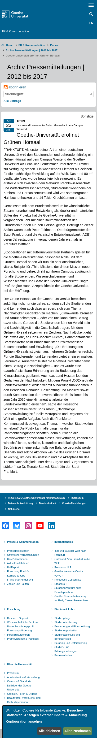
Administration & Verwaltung (23, 677)
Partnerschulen (63, 655)
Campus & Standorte (19, 681)
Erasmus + (60, 583)
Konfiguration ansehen (24, 721)
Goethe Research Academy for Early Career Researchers (71, 598)
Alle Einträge (12, 101)
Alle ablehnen (49, 731)
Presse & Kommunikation (23, 541)
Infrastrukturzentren (18, 634)
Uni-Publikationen (17, 559)
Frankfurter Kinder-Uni (20, 579)
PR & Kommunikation (15, 31)
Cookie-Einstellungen (74, 503)
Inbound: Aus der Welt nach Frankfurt (70, 552)
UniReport (13, 567)
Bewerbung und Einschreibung (72, 626)
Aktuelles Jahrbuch (18, 563)
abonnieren (15, 87)
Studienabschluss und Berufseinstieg (67, 636)
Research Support (17, 618)
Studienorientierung (65, 622)
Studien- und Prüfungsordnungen (65, 649)
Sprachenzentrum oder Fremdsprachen (67, 590)
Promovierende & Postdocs (23, 638)
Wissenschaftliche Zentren (22, 622)
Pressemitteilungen (18, 550)
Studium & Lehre (64, 609)
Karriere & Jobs (16, 575)
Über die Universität (19, 664)
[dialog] (49, 722)
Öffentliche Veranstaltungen (23, 554)
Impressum (77, 498)
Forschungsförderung (19, 630)
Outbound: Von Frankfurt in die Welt (72, 561)
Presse (54, 45)
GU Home (7, 45)
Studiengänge (62, 618)
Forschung (14, 609)
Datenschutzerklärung (20, 503)
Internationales (63, 541)
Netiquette (14, 509)
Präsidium (13, 673)
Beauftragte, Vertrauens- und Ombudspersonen (23, 699)
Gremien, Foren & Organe (22, 693)
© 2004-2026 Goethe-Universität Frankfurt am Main (36, 498)
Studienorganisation (65, 630)
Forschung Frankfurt (19, 571)
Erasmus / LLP (62, 567)
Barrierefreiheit (47, 503)
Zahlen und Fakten (18, 583)
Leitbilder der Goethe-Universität (19, 687)
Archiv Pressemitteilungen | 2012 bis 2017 (31, 50)
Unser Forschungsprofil (20, 626)
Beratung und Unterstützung (70, 643)
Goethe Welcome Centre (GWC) (68, 573)
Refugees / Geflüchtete (67, 579)
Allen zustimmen (77, 731)
